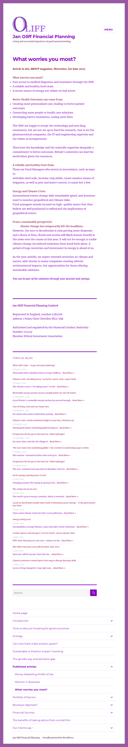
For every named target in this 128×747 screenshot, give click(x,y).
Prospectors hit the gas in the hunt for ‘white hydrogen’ (39, 434)
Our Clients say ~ (23, 727)
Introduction (21, 620)
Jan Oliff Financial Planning (44, 36)
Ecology (18, 636)
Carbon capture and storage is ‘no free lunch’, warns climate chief (44, 533)
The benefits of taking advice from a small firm (41, 720)
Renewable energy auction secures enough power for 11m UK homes (44, 393)
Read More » (69, 373)
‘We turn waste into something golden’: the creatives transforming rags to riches (51, 448)
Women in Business (27, 681)
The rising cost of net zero (25, 489)
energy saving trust (22, 519)
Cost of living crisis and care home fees (31, 406)
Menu (108, 29)
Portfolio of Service (24, 697)
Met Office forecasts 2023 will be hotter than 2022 (36, 547)
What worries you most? (31, 689)
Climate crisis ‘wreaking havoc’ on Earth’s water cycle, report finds (44, 379)
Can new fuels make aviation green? (35, 643)
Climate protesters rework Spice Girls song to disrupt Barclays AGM (44, 560)
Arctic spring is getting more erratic (29, 475)
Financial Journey (24, 712)
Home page (20, 613)
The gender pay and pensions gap (34, 659)
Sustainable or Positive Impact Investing (38, 651)
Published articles (24, 666)
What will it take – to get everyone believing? (34, 365)
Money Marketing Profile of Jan (34, 674)
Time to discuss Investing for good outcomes (41, 628)
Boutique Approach (25, 704)
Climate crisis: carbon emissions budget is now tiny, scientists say (43, 420)
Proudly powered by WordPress (58, 737)
